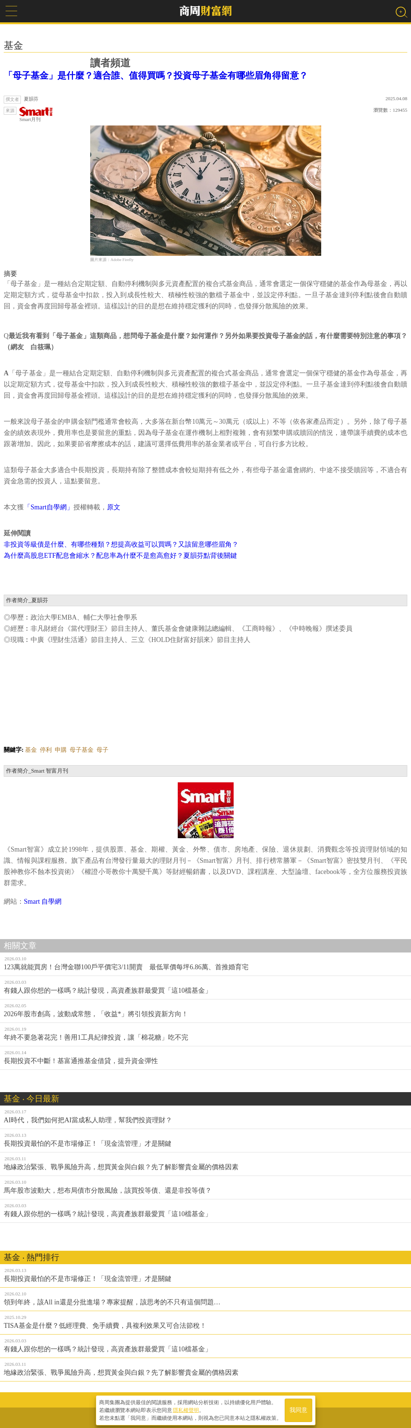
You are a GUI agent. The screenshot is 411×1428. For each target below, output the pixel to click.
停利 (46, 750)
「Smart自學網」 (48, 507)
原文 (113, 507)
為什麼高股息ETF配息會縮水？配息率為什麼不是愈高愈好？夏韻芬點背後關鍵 (120, 555)
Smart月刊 (36, 114)
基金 (31, 750)
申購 (61, 750)
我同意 (298, 1410)
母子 (102, 750)
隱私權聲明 (186, 1410)
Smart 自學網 (43, 901)
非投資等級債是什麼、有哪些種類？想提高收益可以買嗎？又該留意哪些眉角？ (121, 544)
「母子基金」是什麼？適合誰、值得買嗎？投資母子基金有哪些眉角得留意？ (156, 75)
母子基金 (82, 750)
